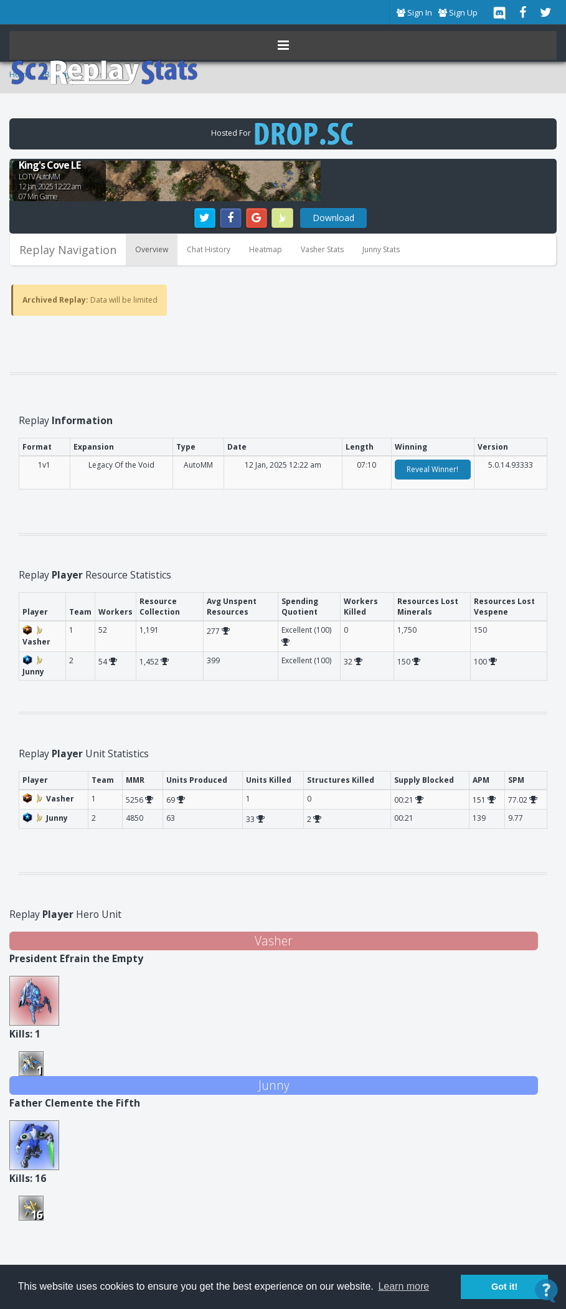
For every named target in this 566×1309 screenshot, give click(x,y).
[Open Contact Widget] (546, 1290)
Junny (274, 1085)
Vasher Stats (322, 249)
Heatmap (265, 249)
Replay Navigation (67, 249)
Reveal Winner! (432, 469)
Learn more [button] (403, 1286)
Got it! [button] (504, 1287)
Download (333, 218)
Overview (151, 249)
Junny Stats (381, 249)
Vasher (274, 940)
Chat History (208, 249)
